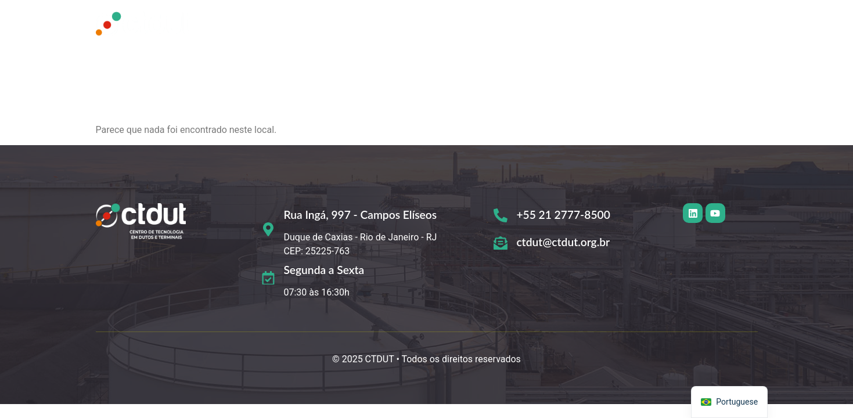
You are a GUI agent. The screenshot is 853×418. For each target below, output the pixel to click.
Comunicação (648, 24)
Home (318, 24)
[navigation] (729, 402)
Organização (560, 24)
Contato (727, 24)
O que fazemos (474, 24)
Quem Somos (387, 24)
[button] (563, 25)
